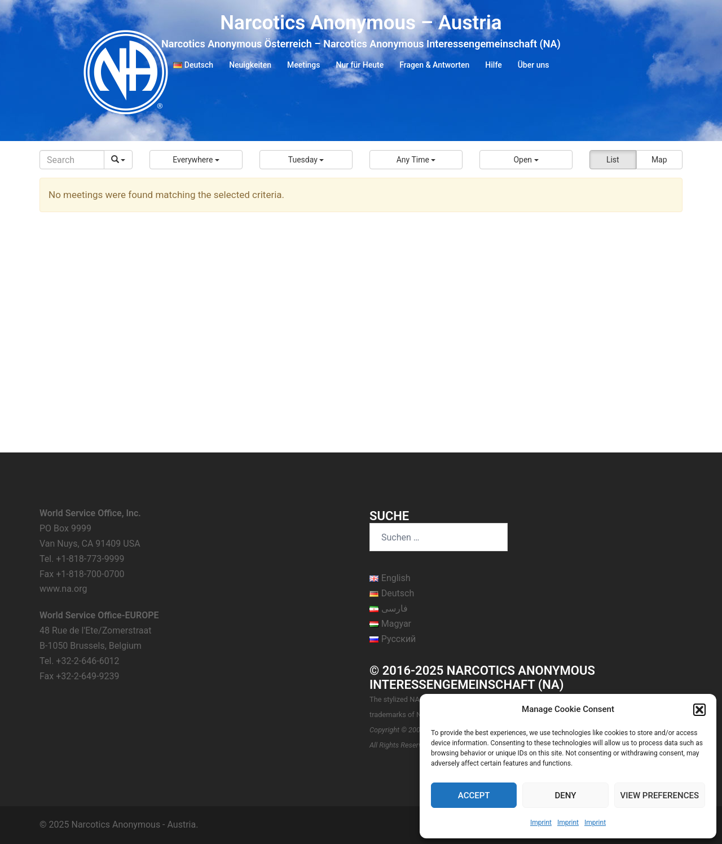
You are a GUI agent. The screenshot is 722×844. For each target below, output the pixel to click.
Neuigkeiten (250, 64)
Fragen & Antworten (434, 64)
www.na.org (63, 588)
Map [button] (659, 159)
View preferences (659, 795)
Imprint (541, 823)
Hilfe (493, 64)
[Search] (71, 159)
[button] (699, 709)
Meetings (303, 64)
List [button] (612, 159)
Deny (565, 795)
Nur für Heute (360, 64)
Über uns (533, 64)
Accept (474, 795)
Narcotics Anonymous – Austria (360, 22)
